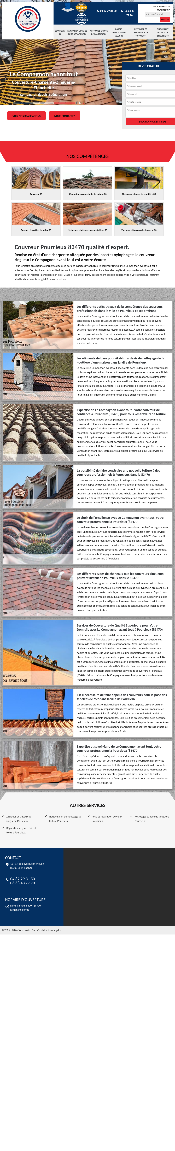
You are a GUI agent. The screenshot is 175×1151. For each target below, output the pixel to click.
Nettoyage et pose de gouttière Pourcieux (152, 819)
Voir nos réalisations (27, 116)
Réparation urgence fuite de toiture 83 (77, 33)
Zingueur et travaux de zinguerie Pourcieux (18, 819)
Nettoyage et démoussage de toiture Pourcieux (65, 819)
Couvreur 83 (60, 33)
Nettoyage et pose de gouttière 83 (99, 33)
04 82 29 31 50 (106, 11)
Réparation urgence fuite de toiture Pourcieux (21, 830)
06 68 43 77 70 (22, 882)
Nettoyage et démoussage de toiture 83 (140, 32)
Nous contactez (64, 116)
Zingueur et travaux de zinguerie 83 (163, 32)
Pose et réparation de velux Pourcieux (107, 819)
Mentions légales (51, 930)
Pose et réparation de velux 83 (119, 32)
